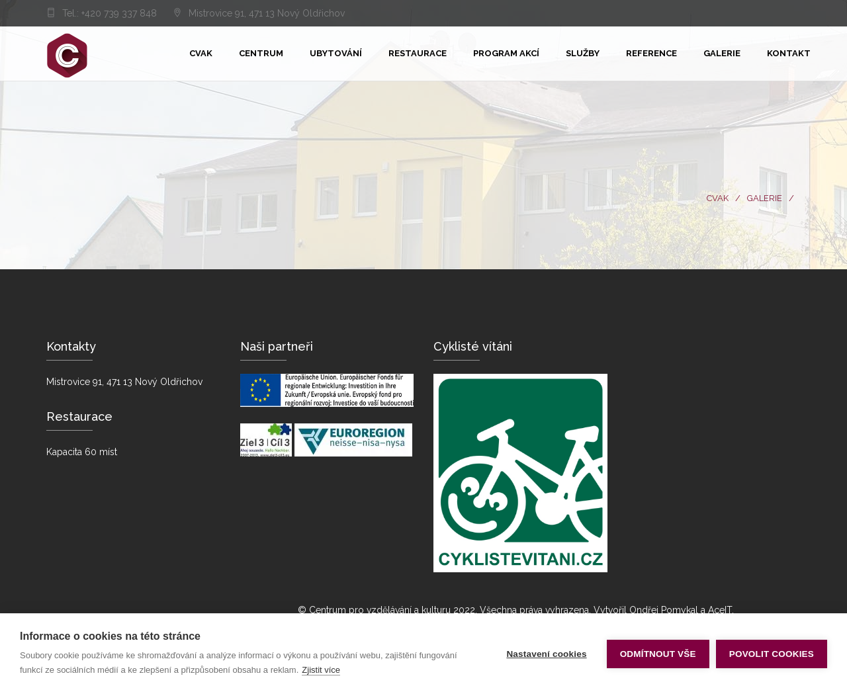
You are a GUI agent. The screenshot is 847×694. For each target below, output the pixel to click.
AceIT (720, 610)
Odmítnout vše (658, 654)
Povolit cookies (771, 654)
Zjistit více (321, 670)
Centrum (261, 53)
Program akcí (506, 53)
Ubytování (336, 53)
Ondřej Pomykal (663, 610)
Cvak (200, 53)
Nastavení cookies (546, 654)
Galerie (721, 53)
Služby (583, 53)
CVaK (718, 198)
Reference (651, 53)
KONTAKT (789, 53)
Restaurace (417, 53)
